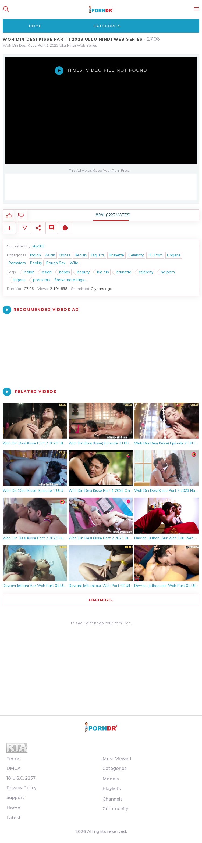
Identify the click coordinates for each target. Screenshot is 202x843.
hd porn (168, 272)
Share (38, 228)
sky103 (38, 246)
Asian (50, 255)
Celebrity (136, 255)
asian (47, 272)
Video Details (25, 228)
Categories (107, 26)
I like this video (9, 215)
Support (15, 797)
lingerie (19, 279)
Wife (74, 262)
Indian (35, 255)
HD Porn (155, 255)
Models (110, 778)
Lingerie (174, 255)
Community (115, 808)
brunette (123, 272)
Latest (13, 817)
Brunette (116, 255)
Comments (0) (51, 228)
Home (35, 26)
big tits (103, 272)
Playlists (111, 788)
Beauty (81, 255)
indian (29, 272)
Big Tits (98, 255)
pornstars (41, 279)
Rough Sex (55, 262)
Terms (13, 758)
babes (64, 272)
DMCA (13, 768)
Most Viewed (116, 758)
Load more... (101, 600)
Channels (112, 799)
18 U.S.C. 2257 (21, 778)
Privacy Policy (21, 787)
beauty (83, 272)
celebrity (146, 272)
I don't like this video (21, 215)
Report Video (65, 228)
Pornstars (17, 262)
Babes (64, 255)
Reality (36, 262)
